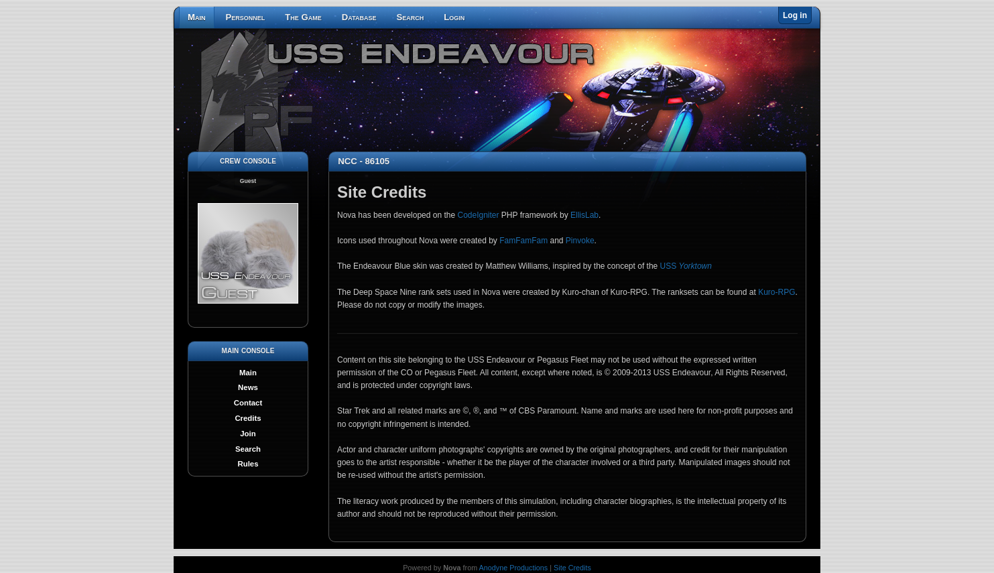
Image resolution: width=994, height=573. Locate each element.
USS (686, 266)
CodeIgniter (478, 215)
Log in (795, 15)
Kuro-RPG (776, 292)
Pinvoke (580, 240)
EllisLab (584, 215)
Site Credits (572, 568)
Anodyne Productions (513, 568)
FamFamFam (523, 240)
